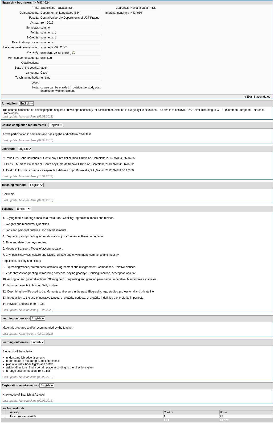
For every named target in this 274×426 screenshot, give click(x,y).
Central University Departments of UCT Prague (70, 17)
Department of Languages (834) (61, 12)
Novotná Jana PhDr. (143, 7)
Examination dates (258, 96)
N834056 (136, 12)
